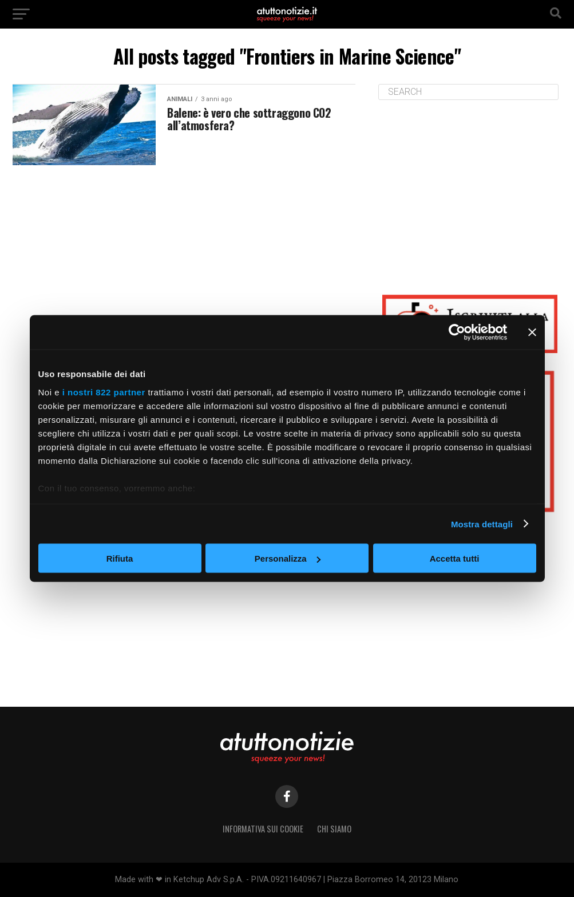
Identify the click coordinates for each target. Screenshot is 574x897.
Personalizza (287, 558)
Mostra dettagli (482, 523)
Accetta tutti (455, 558)
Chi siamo (334, 829)
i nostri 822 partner (103, 392)
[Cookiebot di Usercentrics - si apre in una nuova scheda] (457, 332)
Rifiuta (119, 558)
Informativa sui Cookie (263, 829)
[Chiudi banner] (532, 333)
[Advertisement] (469, 188)
